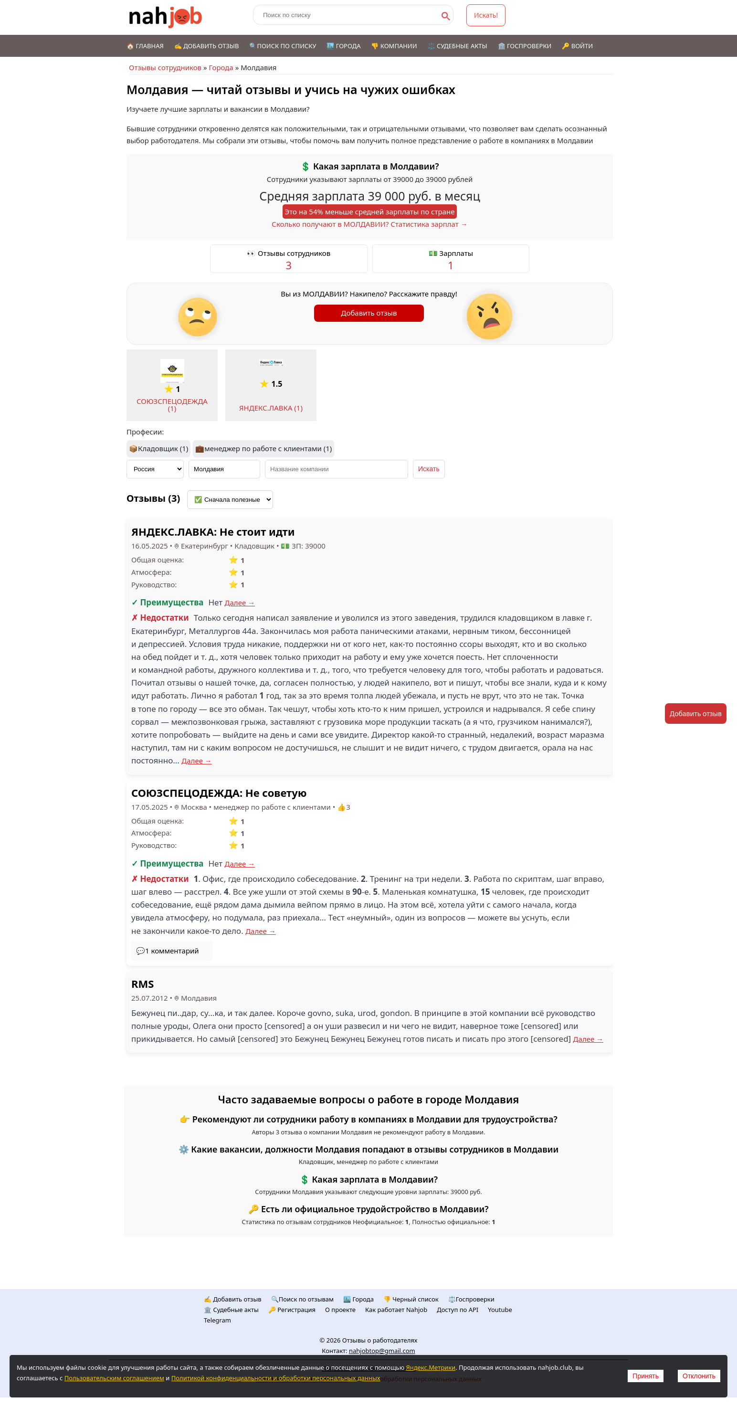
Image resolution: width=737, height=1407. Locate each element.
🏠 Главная (145, 46)
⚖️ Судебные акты (457, 46)
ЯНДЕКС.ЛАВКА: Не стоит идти (213, 531)
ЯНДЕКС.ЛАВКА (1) (271, 408)
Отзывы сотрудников (165, 67)
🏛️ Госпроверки (525, 46)
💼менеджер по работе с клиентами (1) (263, 448)
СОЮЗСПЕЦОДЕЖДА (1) (172, 404)
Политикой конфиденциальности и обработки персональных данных (275, 1378)
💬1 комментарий (167, 950)
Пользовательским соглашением (114, 1378)
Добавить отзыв (369, 312)
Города (221, 67)
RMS (142, 983)
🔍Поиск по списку (282, 46)
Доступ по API (457, 1309)
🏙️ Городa (358, 1299)
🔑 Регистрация (292, 1309)
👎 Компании (394, 46)
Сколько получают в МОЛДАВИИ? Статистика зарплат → (369, 224)
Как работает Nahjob (396, 1309)
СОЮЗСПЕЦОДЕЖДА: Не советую (218, 792)
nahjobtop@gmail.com (382, 1350)
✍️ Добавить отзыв (206, 46)
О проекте (340, 1309)
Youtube (500, 1309)
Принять (645, 1376)
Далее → (240, 602)
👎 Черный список (411, 1299)
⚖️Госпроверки (471, 1299)
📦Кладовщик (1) (158, 448)
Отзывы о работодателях (380, 1340)
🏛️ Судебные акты (231, 1309)
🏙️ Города (343, 46)
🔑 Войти (577, 46)
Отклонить (699, 1376)
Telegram (217, 1320)
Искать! (486, 15)
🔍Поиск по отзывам (302, 1299)
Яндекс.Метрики (430, 1367)
